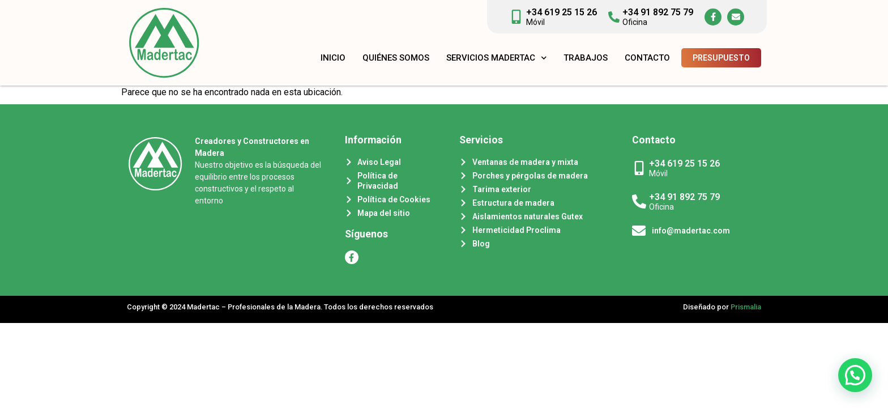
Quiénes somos (395, 58)
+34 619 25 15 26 (561, 12)
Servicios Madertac (496, 58)
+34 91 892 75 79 (657, 12)
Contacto (647, 58)
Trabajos (585, 58)
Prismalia (746, 307)
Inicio (333, 58)
